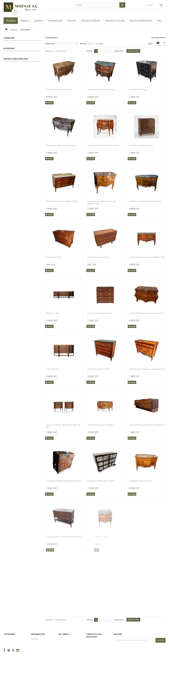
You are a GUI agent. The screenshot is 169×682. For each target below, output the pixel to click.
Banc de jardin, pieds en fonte (30, 479)
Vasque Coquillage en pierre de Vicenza (28, 458)
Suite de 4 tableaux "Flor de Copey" (28, 420)
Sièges (9, 117)
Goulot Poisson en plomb (27, 438)
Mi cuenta (64, 634)
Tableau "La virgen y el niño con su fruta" (28, 379)
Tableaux (9, 48)
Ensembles (11, 67)
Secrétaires (11, 88)
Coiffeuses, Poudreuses (16, 63)
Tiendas (34, 646)
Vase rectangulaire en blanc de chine (28, 281)
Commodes (11, 92)
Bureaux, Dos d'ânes (15, 114)
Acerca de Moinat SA (39, 649)
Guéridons (11, 81)
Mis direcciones (64, 649)
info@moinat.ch (92, 651)
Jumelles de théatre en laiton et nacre (29, 302)
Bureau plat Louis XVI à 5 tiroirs (27, 135)
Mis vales (62, 657)
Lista (164, 44)
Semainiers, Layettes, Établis (17, 77)
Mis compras (64, 639)
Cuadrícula (158, 44)
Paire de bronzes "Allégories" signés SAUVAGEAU (29, 197)
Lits (8, 59)
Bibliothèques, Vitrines (15, 103)
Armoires (10, 74)
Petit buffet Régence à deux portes (28, 157)
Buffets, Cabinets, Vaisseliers (17, 110)
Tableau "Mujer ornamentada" (29, 361)
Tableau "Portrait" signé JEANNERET (26, 343)
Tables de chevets (14, 70)
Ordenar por (50, 44)
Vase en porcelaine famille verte (28, 259)
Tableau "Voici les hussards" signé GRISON (28, 178)
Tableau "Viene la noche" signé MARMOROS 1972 (27, 398)
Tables (9, 106)
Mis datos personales (67, 653)
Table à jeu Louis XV (25, 218)
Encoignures (11, 56)
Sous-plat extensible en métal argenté (26, 238)
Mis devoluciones (65, 642)
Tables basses (12, 99)
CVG (32, 642)
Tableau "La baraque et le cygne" (27, 324)
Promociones (11, 45)
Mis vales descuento (66, 646)
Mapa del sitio (36, 653)
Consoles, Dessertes (14, 96)
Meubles (9, 52)
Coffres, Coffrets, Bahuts (16, 85)
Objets (8, 121)
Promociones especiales (16, 508)
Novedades (9, 128)
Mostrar (83, 44)
